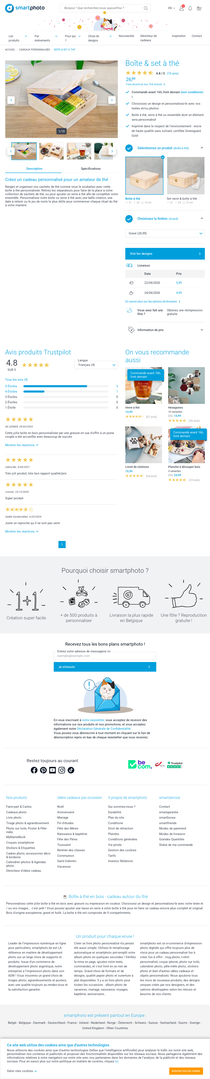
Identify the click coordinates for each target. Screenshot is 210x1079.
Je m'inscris (66, 667)
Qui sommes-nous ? (121, 807)
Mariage (62, 817)
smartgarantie (168, 812)
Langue (83, 360)
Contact (197, 36)
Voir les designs (141, 253)
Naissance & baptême (72, 834)
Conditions (115, 823)
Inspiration (179, 36)
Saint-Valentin (66, 861)
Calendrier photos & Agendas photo (26, 864)
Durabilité (114, 812)
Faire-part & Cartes (19, 807)
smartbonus (167, 817)
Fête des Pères (67, 839)
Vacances (64, 866)
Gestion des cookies (122, 850)
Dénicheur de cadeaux (148, 38)
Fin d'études (65, 823)
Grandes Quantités (171, 839)
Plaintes (113, 834)
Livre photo (14, 817)
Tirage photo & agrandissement (27, 823)
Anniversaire (65, 812)
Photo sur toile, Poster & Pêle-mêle (26, 830)
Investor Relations (120, 861)
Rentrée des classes (71, 850)
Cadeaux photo (16, 812)
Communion (65, 856)
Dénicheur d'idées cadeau (23, 871)
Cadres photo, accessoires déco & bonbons (28, 855)
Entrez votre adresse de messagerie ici (84, 651)
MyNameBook (16, 837)
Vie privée (115, 845)
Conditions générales (122, 839)
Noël (60, 807)
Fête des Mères (67, 828)
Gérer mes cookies (22, 1071)
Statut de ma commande (176, 845)
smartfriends (168, 823)
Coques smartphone (20, 842)
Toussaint (64, 845)
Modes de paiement (172, 828)
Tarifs (112, 856)
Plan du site (116, 817)
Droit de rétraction (120, 828)
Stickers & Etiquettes (20, 848)
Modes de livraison (172, 834)
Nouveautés (126, 36)
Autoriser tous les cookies (186, 1071)
